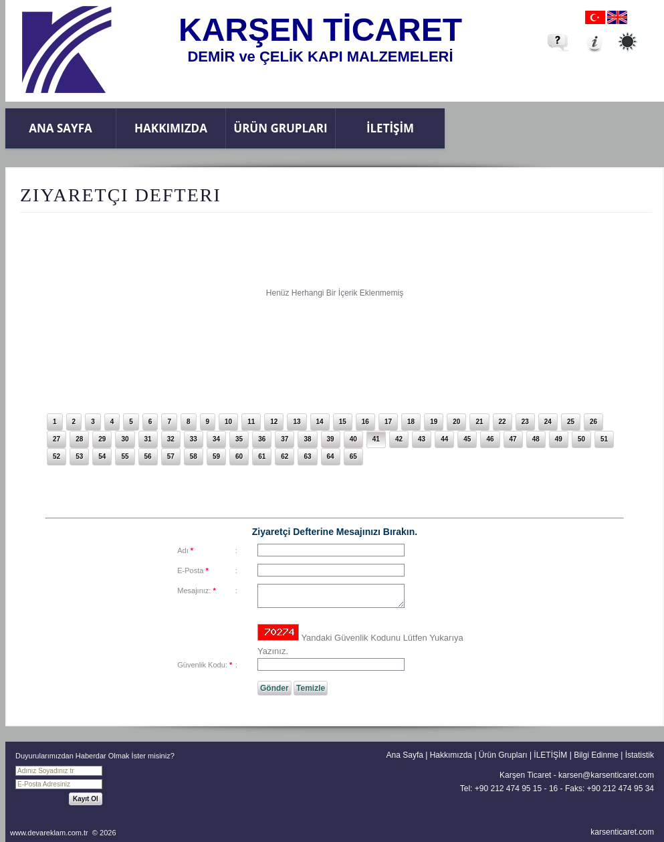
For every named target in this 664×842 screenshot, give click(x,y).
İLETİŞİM (390, 128)
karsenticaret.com (622, 832)
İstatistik (639, 755)
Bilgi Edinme (596, 755)
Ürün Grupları (280, 128)
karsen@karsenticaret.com (606, 775)
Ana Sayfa (60, 128)
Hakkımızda (170, 128)
